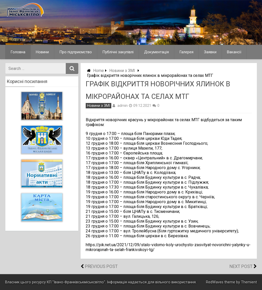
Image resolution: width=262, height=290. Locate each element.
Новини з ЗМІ (122, 70)
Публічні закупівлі (118, 52)
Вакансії (234, 52)
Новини (42, 52)
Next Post (241, 266)
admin (122, 105)
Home (98, 70)
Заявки (210, 52)
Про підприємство (75, 52)
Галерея (186, 52)
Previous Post (101, 266)
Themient (249, 282)
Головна (17, 52)
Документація (156, 52)
